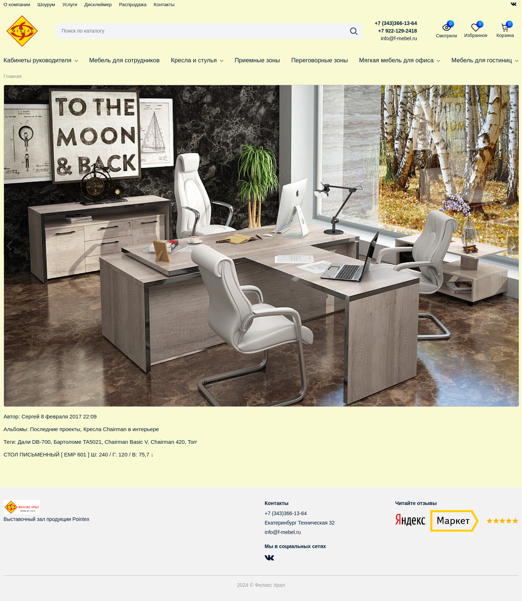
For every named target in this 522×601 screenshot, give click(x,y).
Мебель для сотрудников (124, 60)
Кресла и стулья (197, 60)
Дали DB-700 (34, 442)
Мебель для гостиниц (484, 60)
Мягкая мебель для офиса (399, 60)
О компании (17, 4)
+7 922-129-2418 (397, 31)
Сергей (30, 416)
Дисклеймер (98, 4)
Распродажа (132, 4)
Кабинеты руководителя (41, 60)
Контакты (164, 4)
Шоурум (46, 4)
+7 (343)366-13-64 (396, 23)
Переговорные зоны (319, 60)
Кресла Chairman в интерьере (121, 429)
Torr (192, 442)
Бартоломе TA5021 (78, 442)
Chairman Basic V (126, 442)
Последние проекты (55, 429)
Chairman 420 (167, 442)
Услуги (69, 4)
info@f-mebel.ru (283, 532)
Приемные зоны (257, 60)
